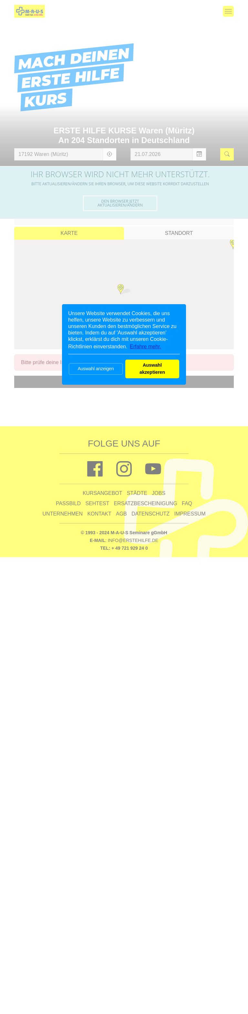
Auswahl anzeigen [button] (96, 368)
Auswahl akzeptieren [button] (152, 368)
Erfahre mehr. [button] (145, 346)
